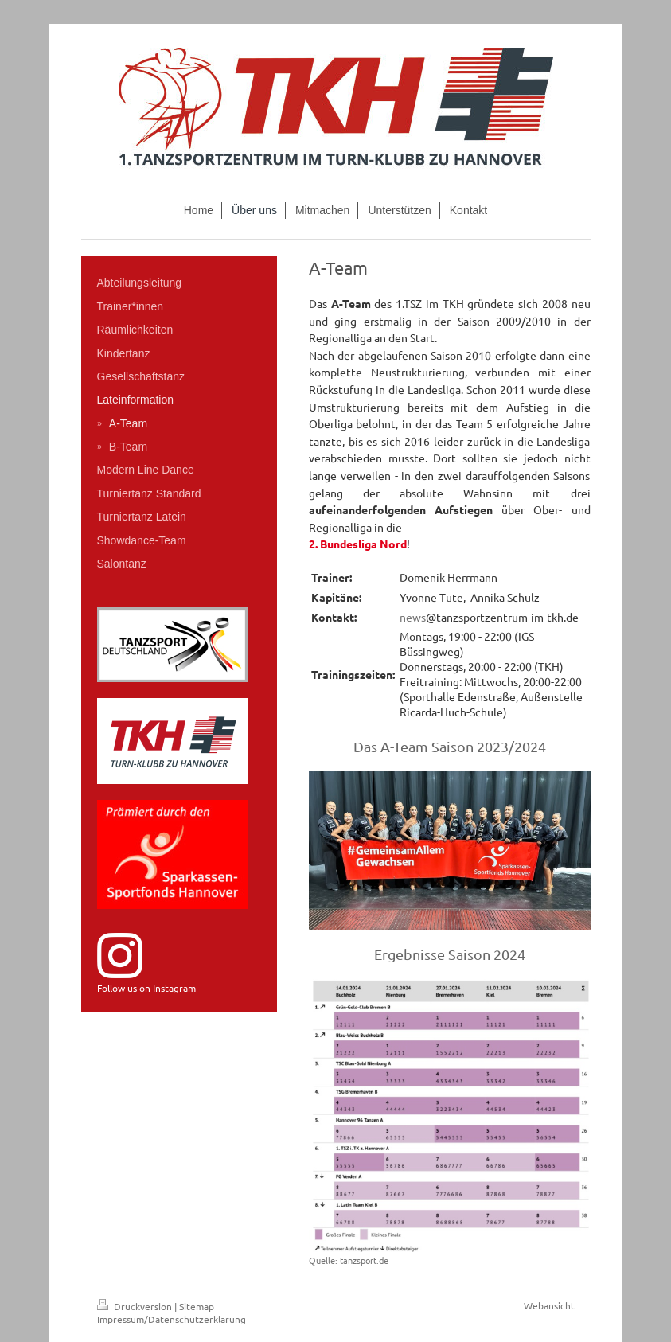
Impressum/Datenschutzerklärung (171, 1319)
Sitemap (196, 1306)
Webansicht (549, 1305)
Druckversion (135, 1306)
